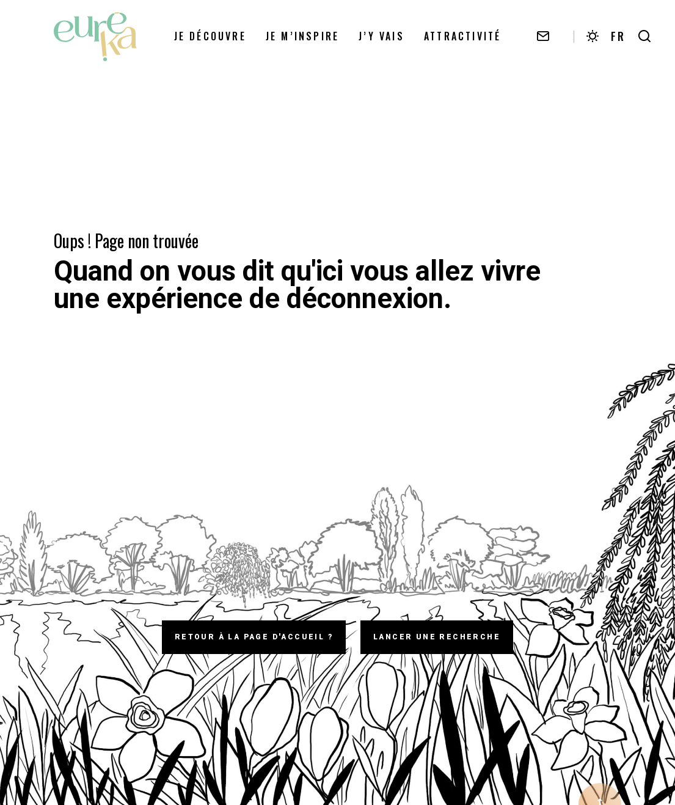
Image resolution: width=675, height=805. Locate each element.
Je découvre (210, 36)
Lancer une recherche (436, 637)
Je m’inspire (302, 36)
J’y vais (381, 36)
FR (618, 36)
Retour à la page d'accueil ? (254, 637)
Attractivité (462, 36)
